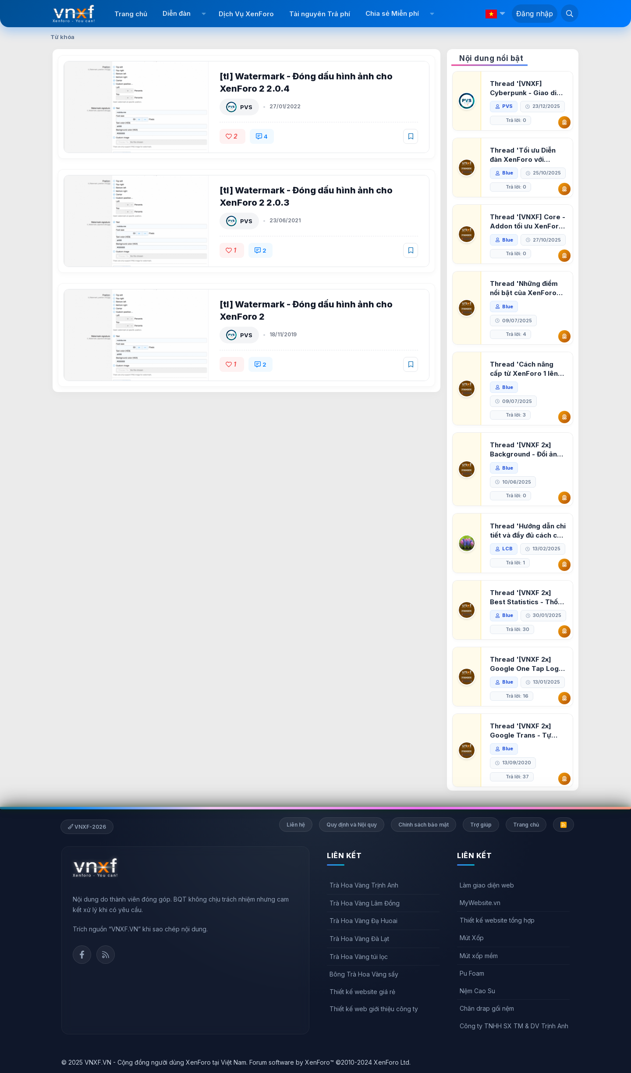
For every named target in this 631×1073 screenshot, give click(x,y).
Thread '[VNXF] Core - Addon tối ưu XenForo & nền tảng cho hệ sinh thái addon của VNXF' (527, 222)
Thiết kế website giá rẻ (362, 991)
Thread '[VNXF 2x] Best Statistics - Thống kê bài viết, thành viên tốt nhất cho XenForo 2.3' (528, 597)
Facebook (82, 955)
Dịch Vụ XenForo (246, 14)
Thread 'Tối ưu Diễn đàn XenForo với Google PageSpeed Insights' (523, 155)
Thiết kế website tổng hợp (497, 920)
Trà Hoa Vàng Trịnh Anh (364, 885)
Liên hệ (296, 824)
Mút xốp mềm (479, 955)
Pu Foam (472, 973)
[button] (203, 13)
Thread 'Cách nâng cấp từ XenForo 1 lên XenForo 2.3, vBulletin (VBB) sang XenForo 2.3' (526, 369)
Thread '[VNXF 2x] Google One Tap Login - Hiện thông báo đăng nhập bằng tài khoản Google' (527, 664)
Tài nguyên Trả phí (319, 14)
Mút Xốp (472, 937)
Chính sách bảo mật (423, 824)
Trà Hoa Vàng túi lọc (359, 956)
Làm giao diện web (487, 885)
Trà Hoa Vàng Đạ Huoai (363, 920)
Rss (106, 955)
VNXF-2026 (87, 826)
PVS (246, 107)
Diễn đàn (177, 13)
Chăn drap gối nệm (487, 1008)
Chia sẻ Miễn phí (392, 13)
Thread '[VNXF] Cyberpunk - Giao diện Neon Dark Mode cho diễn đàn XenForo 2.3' (527, 88)
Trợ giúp (481, 824)
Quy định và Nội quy (351, 824)
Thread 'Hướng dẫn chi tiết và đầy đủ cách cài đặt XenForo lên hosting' (528, 531)
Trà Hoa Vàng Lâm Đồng (365, 903)
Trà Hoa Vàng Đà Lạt (359, 938)
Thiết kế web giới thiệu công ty (374, 1008)
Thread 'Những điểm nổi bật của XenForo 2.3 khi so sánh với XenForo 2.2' (524, 288)
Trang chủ (130, 14)
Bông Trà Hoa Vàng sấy (364, 974)
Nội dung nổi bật (491, 58)
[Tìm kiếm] (569, 13)
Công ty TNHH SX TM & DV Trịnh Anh (514, 1026)
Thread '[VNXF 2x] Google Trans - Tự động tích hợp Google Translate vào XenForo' (525, 731)
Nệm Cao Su (477, 991)
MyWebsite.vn (480, 902)
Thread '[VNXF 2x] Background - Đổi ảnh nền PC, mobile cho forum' (525, 450)
